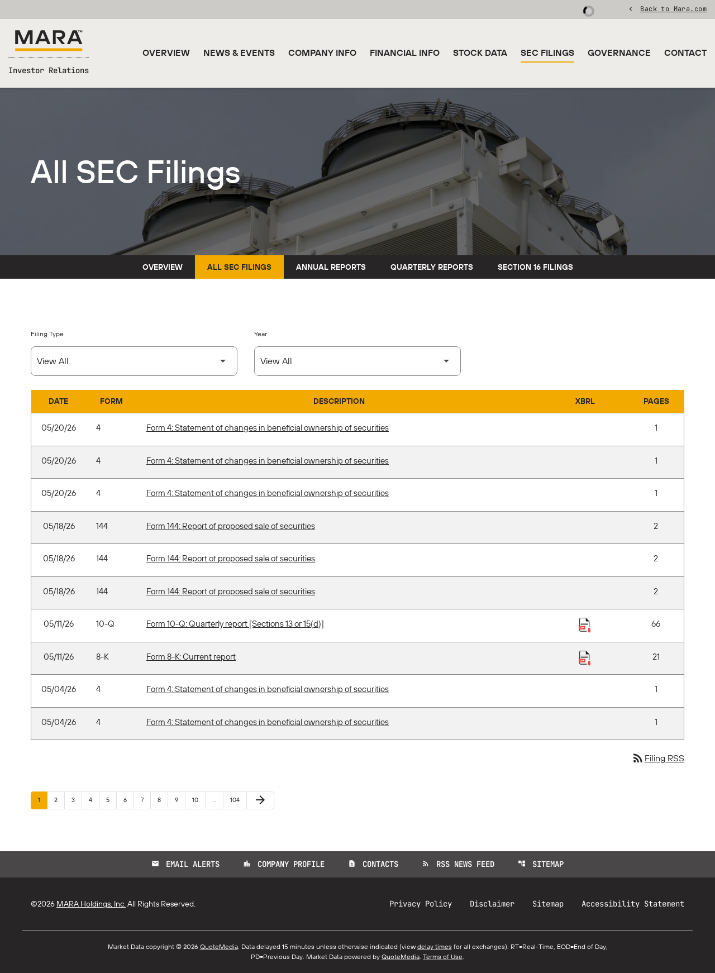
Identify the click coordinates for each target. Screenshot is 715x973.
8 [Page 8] (162, 799)
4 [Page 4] (93, 799)
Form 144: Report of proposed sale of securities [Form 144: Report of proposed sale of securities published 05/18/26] (230, 526)
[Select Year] (357, 361)
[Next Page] (260, 800)
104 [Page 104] (237, 799)
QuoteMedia (219, 946)
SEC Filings (547, 52)
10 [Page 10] (199, 799)
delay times (434, 946)
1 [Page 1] (42, 799)
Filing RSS (657, 758)
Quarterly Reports (431, 267)
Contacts (373, 864)
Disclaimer (492, 904)
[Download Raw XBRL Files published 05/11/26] (585, 624)
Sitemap (541, 864)
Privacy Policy (420, 904)
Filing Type (47, 334)
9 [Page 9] (179, 799)
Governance (619, 52)
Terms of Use (443, 956)
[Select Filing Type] (134, 361)
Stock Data (480, 52)
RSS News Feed (458, 864)
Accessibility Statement (632, 904)
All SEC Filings (239, 267)
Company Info (322, 52)
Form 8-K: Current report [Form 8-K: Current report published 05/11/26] (191, 656)
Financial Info (405, 52)
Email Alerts (185, 864)
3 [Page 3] (76, 799)
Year (260, 334)
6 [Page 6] (128, 799)
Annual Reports (331, 267)
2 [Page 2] (59, 799)
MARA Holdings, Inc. (91, 904)
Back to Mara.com (673, 8)
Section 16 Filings (535, 267)
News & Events (239, 52)
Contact (685, 52)
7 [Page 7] (145, 799)
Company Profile (284, 864)
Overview (166, 52)
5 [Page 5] (111, 799)
